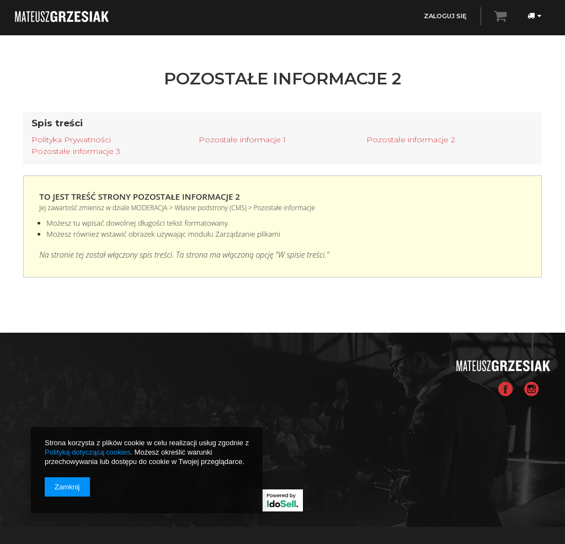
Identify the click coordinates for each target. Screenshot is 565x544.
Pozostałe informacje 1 (242, 140)
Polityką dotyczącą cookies (87, 452)
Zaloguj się (445, 16)
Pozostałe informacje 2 (410, 140)
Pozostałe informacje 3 (75, 151)
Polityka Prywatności (71, 140)
